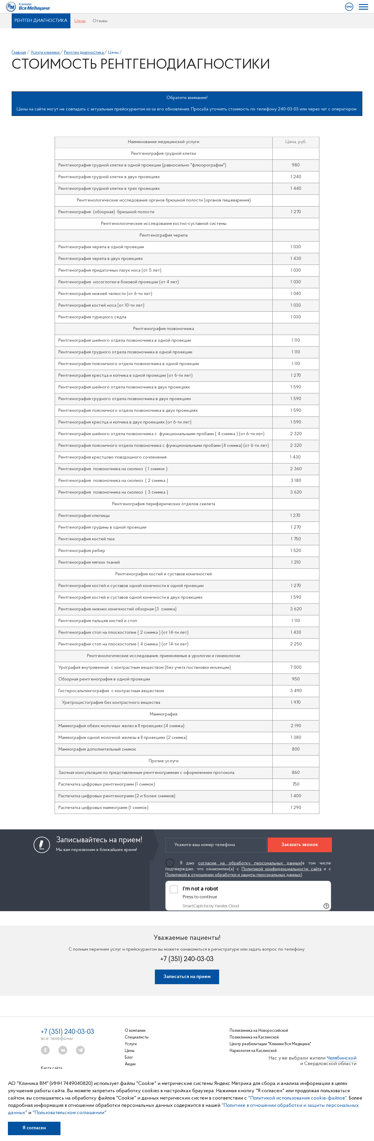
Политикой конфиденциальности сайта (281, 869)
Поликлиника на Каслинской (254, 1037)
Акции (130, 1064)
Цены (80, 21)
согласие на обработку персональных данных (249, 863)
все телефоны (57, 1038)
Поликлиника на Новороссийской (259, 1031)
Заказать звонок (299, 844)
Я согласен (34, 1128)
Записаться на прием (187, 977)
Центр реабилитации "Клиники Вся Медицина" (270, 1044)
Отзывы (100, 21)
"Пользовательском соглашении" (69, 1113)
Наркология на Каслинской (253, 1051)
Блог (129, 1057)
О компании (135, 1031)
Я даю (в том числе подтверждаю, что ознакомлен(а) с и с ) (248, 869)
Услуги (131, 1044)
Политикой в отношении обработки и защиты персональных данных (233, 875)
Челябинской (341, 1058)
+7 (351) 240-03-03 (187, 959)
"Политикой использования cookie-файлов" (297, 1098)
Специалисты (136, 1037)
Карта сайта (51, 1068)
